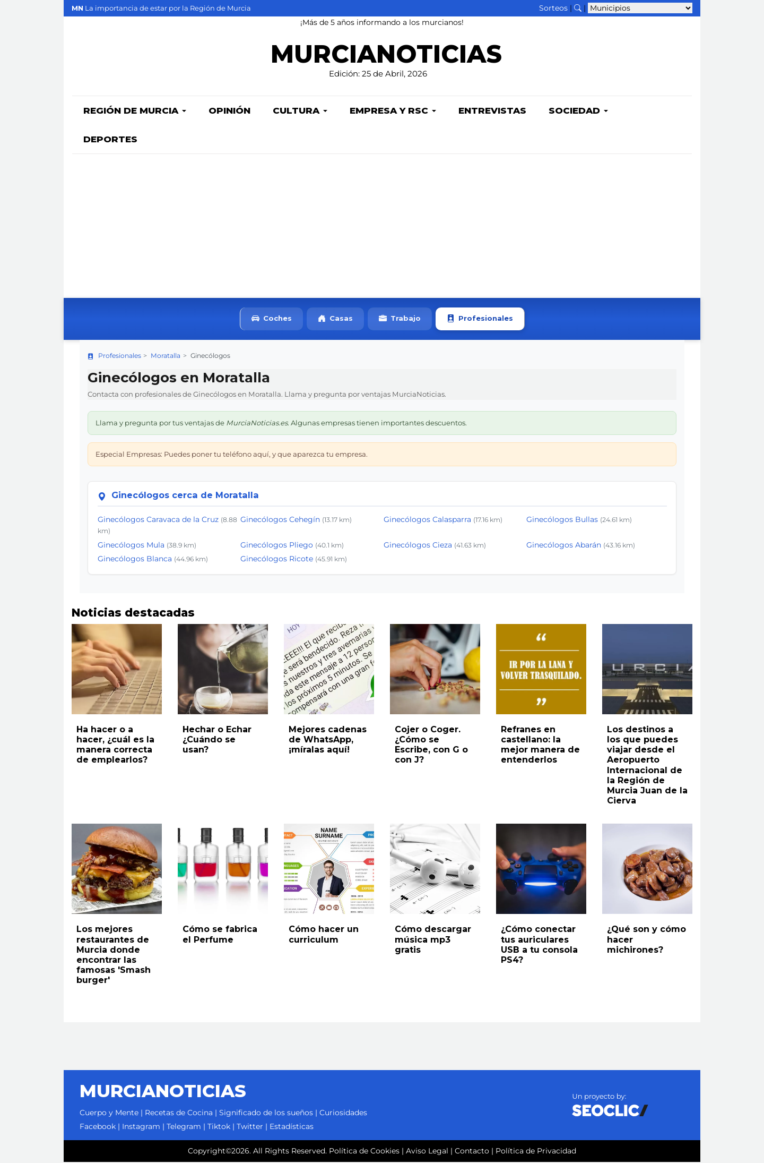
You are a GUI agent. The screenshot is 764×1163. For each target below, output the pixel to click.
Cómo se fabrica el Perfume (220, 935)
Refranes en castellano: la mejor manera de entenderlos (540, 745)
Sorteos (553, 8)
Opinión (229, 111)
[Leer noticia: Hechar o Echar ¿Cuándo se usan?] (223, 670)
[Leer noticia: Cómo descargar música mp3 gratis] (435, 870)
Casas (335, 320)
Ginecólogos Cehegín (280, 520)
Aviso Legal (427, 1152)
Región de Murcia (134, 111)
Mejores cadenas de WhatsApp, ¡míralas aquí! (328, 740)
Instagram (141, 1127)
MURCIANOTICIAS (386, 56)
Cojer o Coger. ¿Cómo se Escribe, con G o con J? (431, 745)
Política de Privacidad (536, 1152)
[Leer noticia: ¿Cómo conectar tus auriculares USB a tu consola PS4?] (541, 870)
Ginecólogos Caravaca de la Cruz (158, 520)
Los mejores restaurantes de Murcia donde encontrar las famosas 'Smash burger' (113, 955)
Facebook (98, 1127)
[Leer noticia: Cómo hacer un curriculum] (329, 870)
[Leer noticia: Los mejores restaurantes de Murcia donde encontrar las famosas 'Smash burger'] (117, 870)
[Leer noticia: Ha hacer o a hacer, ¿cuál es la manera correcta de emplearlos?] (117, 670)
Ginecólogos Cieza (418, 546)
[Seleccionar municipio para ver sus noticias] (640, 8)
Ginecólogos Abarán (563, 546)
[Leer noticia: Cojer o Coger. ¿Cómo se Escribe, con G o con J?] (435, 670)
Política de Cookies (364, 1152)
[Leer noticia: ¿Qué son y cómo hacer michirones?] (647, 870)
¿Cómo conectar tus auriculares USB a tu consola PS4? (539, 945)
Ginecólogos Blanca (135, 560)
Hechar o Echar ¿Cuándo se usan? (217, 740)
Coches (271, 320)
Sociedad (578, 111)
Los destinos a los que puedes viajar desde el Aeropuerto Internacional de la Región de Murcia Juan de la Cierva (647, 766)
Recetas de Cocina (179, 1113)
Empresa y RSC (393, 111)
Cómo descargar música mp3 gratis (433, 940)
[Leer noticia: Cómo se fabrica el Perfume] (223, 870)
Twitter (250, 1127)
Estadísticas (292, 1127)
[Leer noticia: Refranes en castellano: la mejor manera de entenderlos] (541, 670)
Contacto (472, 1152)
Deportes (110, 140)
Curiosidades (343, 1113)
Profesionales (480, 320)
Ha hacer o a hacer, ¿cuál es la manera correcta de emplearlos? (115, 745)
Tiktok (218, 1127)
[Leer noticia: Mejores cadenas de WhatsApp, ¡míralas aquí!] (329, 670)
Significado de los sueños (266, 1113)
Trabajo (400, 320)
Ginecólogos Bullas (562, 520)
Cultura (300, 111)
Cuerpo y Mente (109, 1113)
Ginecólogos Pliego (276, 546)
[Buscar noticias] (577, 8)
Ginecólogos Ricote (276, 560)
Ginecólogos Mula (131, 546)
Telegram (184, 1127)
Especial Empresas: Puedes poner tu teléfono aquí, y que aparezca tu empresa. (232, 455)
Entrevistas (492, 111)
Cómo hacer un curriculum (324, 935)
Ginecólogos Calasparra (427, 520)
